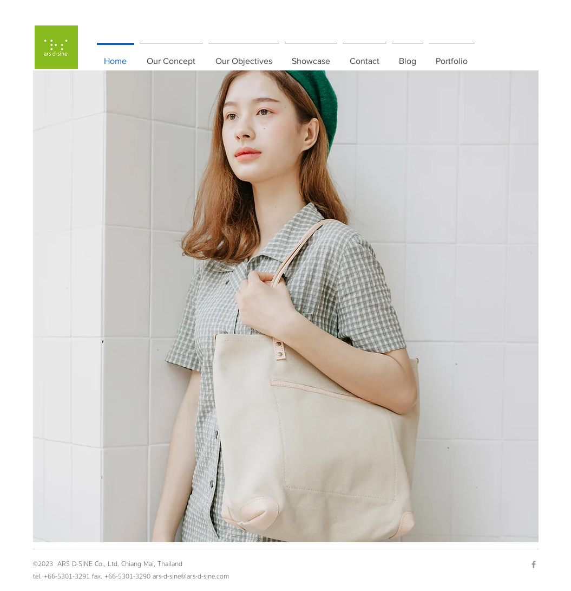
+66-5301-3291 (67, 576)
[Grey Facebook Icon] (534, 564)
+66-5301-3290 (128, 576)
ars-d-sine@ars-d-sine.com (191, 576)
